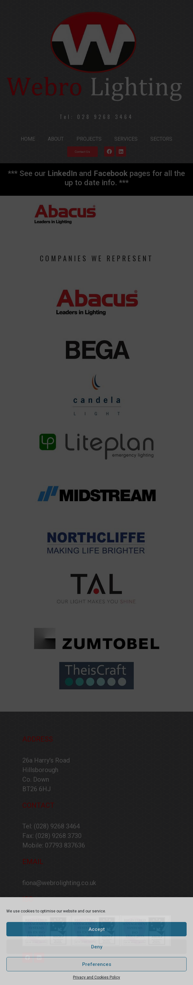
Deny (96, 947)
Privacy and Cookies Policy (96, 977)
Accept (97, 929)
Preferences (96, 964)
